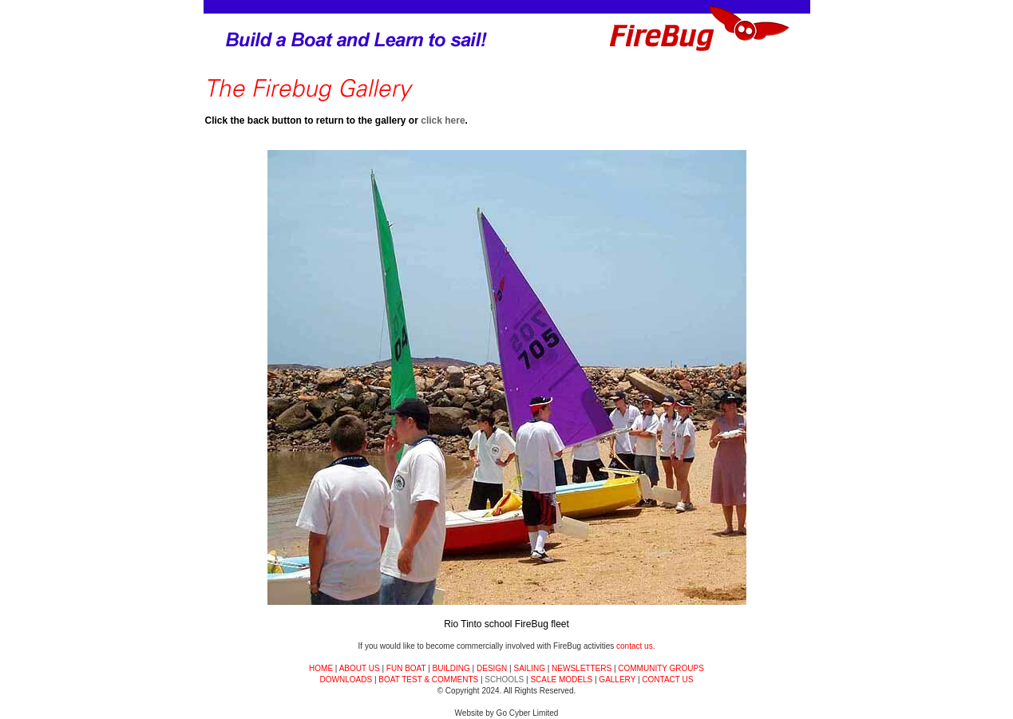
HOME (321, 668)
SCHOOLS (504, 679)
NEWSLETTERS (581, 668)
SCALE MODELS (561, 679)
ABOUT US (359, 668)
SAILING (528, 668)
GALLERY (617, 679)
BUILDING (451, 668)
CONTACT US (667, 679)
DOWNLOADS (346, 679)
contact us (634, 646)
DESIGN (492, 668)
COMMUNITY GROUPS (661, 668)
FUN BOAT (406, 668)
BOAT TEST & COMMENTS (428, 679)
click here (443, 120)
